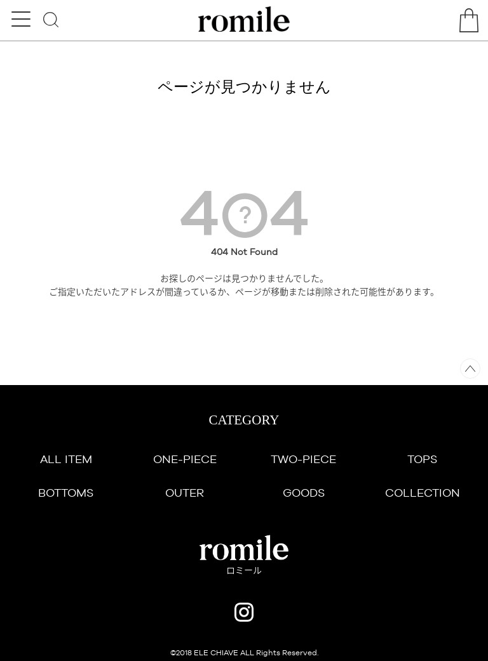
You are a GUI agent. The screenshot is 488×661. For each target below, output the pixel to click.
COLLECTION (422, 492)
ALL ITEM (66, 459)
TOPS (422, 459)
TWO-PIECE (303, 459)
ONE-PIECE (185, 459)
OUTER (184, 492)
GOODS (304, 492)
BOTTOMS (65, 492)
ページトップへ (470, 368)
